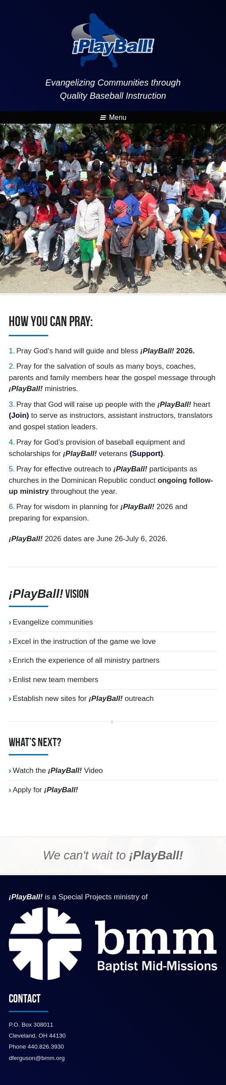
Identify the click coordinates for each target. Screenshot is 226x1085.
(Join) (19, 415)
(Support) (146, 453)
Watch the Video (58, 770)
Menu (113, 117)
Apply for (45, 790)
